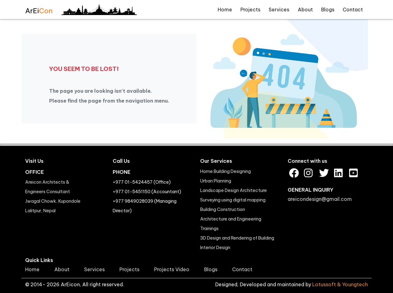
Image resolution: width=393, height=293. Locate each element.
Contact (353, 9)
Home (225, 9)
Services (279, 9)
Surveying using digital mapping (233, 200)
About (305, 9)
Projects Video (171, 269)
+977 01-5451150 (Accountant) (147, 191)
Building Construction (222, 209)
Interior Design (215, 247)
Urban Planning (215, 181)
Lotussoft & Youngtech (340, 284)
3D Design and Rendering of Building (237, 238)
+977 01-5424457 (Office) (142, 182)
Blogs (327, 9)
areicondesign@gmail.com (320, 199)
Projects (250, 9)
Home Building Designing (225, 171)
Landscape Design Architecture (233, 190)
